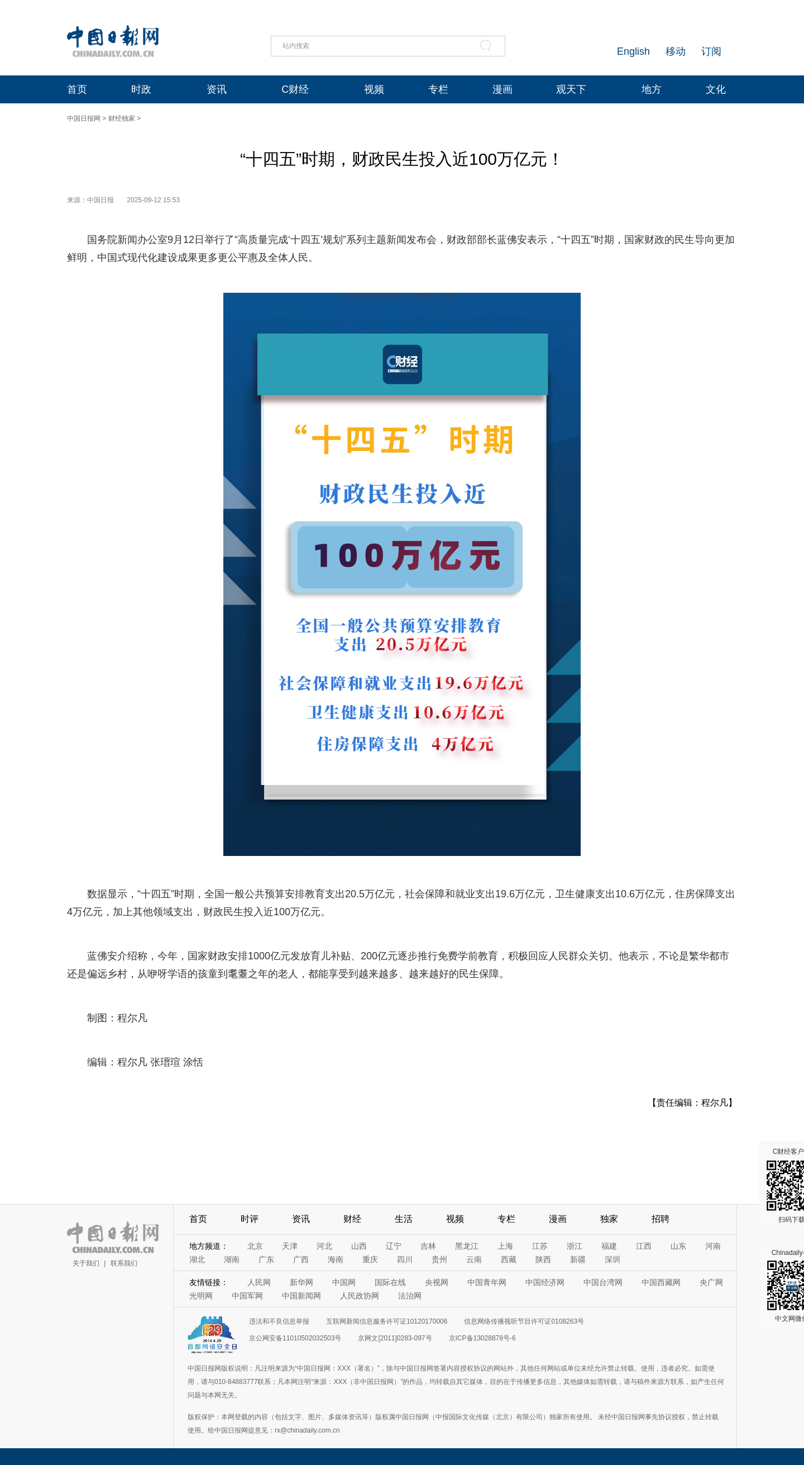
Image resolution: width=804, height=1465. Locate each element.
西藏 (508, 1259)
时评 (250, 1219)
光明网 (201, 1295)
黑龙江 (466, 1246)
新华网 (301, 1282)
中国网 (344, 1282)
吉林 (428, 1246)
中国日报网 (83, 118)
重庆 (370, 1259)
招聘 (660, 1219)
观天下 (571, 89)
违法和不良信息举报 (279, 1321)
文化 (716, 89)
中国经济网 (544, 1282)
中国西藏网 (661, 1282)
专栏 (438, 89)
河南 (713, 1246)
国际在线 (390, 1282)
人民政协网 (359, 1295)
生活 (404, 1219)
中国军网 (247, 1295)
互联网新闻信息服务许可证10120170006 (386, 1321)
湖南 (232, 1259)
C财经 (295, 89)
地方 (652, 89)
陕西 (543, 1259)
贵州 (439, 1259)
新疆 (578, 1259)
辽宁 (393, 1246)
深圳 (612, 1259)
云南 (474, 1259)
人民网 (259, 1282)
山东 (678, 1246)
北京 (255, 1246)
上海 (505, 1246)
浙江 (574, 1246)
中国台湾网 (603, 1282)
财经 (352, 1219)
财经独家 (121, 118)
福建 (609, 1246)
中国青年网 (486, 1282)
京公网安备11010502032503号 (295, 1338)
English (633, 51)
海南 (335, 1259)
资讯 (217, 89)
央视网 (436, 1282)
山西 (359, 1246)
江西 (644, 1246)
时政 (141, 89)
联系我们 (124, 1263)
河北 (324, 1246)
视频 (374, 89)
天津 (290, 1246)
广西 (301, 1259)
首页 (77, 89)
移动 (676, 51)
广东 (266, 1259)
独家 (609, 1219)
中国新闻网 (301, 1295)
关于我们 (86, 1263)
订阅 (711, 51)
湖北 (197, 1259)
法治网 (410, 1295)
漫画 (502, 89)
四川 (405, 1259)
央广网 (711, 1282)
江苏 (540, 1246)
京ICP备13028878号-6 (482, 1338)
